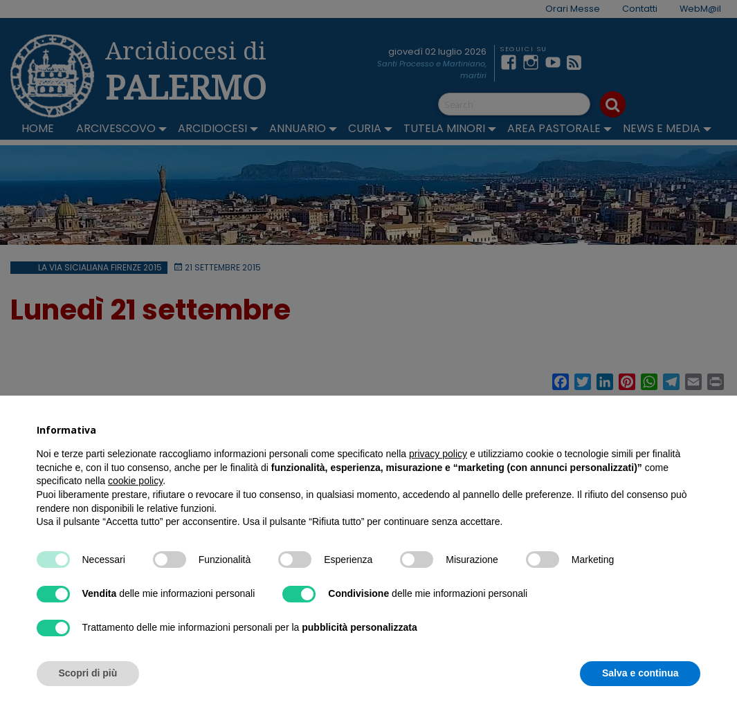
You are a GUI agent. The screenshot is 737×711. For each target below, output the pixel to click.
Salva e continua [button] (640, 672)
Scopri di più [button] (88, 672)
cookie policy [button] (135, 480)
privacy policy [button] (438, 453)
